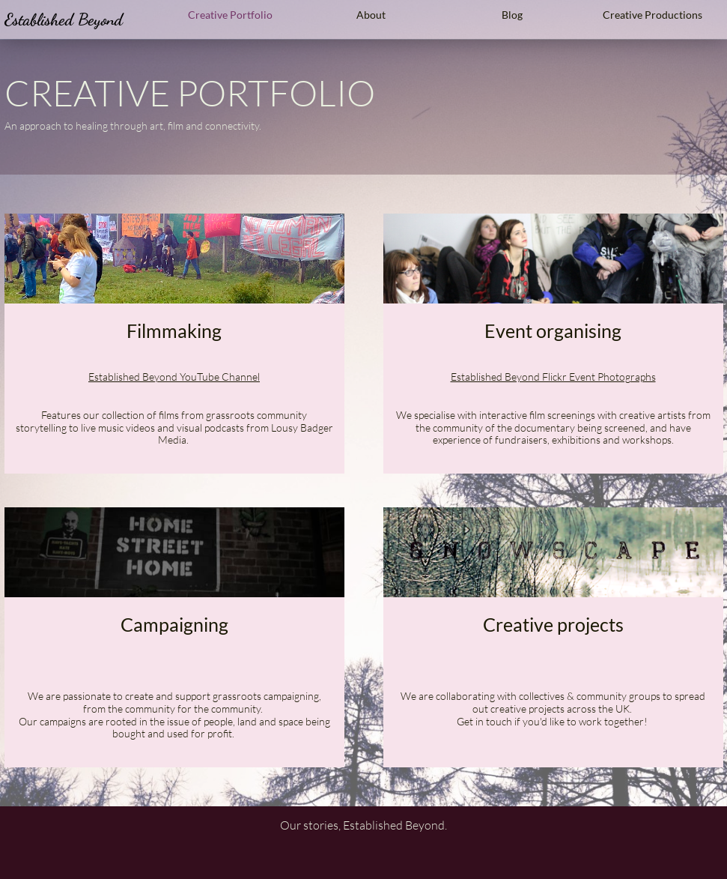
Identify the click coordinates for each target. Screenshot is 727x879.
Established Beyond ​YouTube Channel (174, 376)
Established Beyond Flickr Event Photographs (553, 376)
